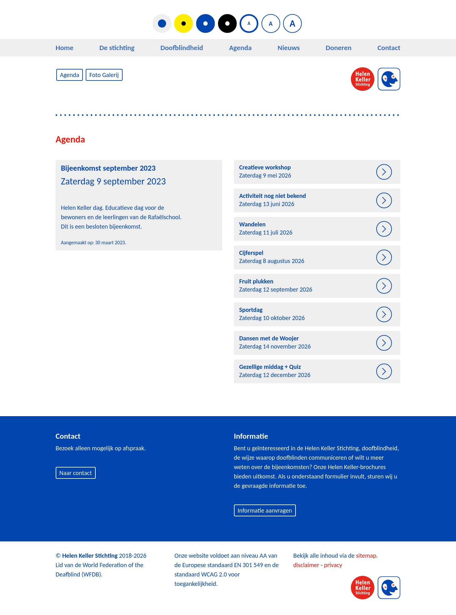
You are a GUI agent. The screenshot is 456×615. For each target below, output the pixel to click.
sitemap (366, 555)
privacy (333, 565)
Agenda (240, 47)
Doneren (339, 47)
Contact (388, 47)
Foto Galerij (104, 75)
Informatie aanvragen (265, 510)
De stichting (116, 47)
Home (64, 47)
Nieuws (289, 47)
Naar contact (75, 473)
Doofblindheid (181, 47)
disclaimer (306, 565)
